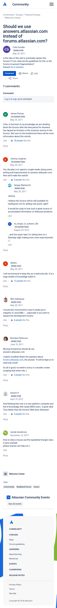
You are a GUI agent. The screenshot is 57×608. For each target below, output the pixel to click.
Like (5, 140)
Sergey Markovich (22, 185)
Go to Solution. (17, 67)
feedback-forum (24, 487)
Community (20, 4)
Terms (12, 589)
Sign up (16, 99)
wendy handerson (18, 432)
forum (36, 487)
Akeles (13, 263)
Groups (19, 15)
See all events (15, 504)
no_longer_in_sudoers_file (26, 223)
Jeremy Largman (18, 158)
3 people (18, 375)
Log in (7, 99)
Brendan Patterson (19, 338)
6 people (18, 320)
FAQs (11, 540)
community (9, 487)
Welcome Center (13, 18)
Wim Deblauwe (17, 299)
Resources (13, 558)
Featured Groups (32, 15)
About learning (15, 554)
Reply (5, 146)
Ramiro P (14, 393)
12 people (18, 281)
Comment (9, 73)
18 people (18, 140)
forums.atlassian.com (13, 360)
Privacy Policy (15, 584)
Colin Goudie (19, 47)
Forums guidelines (17, 544)
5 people (18, 180)
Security (12, 593)
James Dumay (17, 113)
